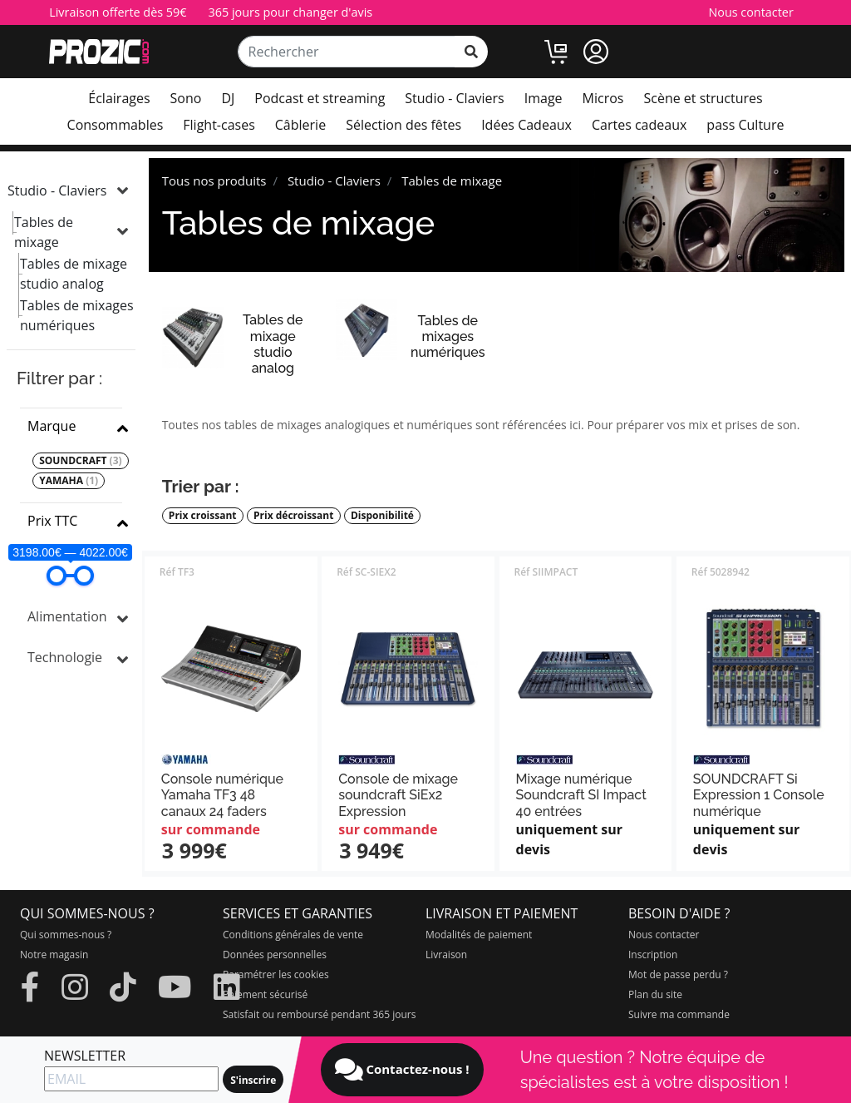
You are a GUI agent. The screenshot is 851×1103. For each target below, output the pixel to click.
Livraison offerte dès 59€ (117, 12)
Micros (603, 98)
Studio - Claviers (454, 98)
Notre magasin (54, 954)
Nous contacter (750, 12)
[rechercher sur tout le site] (471, 51)
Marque (51, 426)
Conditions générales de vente (293, 934)
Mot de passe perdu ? (678, 974)
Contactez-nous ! (402, 1069)
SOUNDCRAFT (80, 461)
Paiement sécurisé (265, 994)
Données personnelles (275, 954)
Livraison (446, 954)
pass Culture (745, 125)
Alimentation (67, 616)
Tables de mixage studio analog (73, 274)
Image (543, 98)
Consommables (115, 125)
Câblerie (300, 125)
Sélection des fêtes (403, 125)
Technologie (64, 657)
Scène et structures (702, 98)
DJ (227, 98)
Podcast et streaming (319, 98)
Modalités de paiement (479, 934)
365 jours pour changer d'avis (291, 12)
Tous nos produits (214, 180)
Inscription (652, 954)
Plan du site (655, 994)
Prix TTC (52, 521)
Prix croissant (203, 516)
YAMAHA (68, 481)
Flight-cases (218, 125)
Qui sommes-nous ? (65, 934)
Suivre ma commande (679, 1014)
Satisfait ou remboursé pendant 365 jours (319, 1014)
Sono (186, 98)
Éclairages (119, 98)
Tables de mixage (43, 232)
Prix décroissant (293, 516)
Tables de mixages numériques (77, 315)
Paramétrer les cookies (276, 974)
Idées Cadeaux (526, 125)
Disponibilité (382, 516)
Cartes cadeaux (639, 125)
